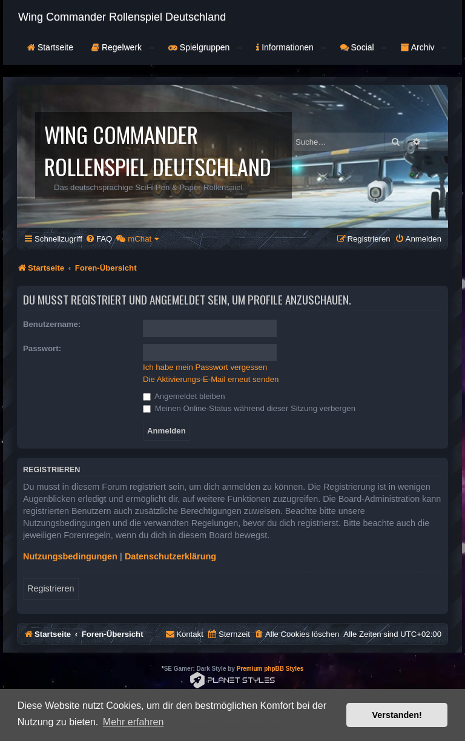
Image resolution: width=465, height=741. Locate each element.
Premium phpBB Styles (270, 668)
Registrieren (50, 588)
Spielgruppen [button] (205, 47)
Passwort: (42, 348)
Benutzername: (52, 324)
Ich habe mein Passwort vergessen (205, 367)
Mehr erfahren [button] (133, 722)
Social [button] (363, 47)
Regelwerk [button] (122, 47)
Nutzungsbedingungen (70, 556)
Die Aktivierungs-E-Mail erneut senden (211, 379)
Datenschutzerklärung (170, 556)
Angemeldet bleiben (184, 396)
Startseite (50, 47)
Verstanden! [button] (397, 715)
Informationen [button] (290, 47)
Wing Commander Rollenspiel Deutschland (122, 17)
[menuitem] (98, 239)
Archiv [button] (424, 47)
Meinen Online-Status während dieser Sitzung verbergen (249, 408)
